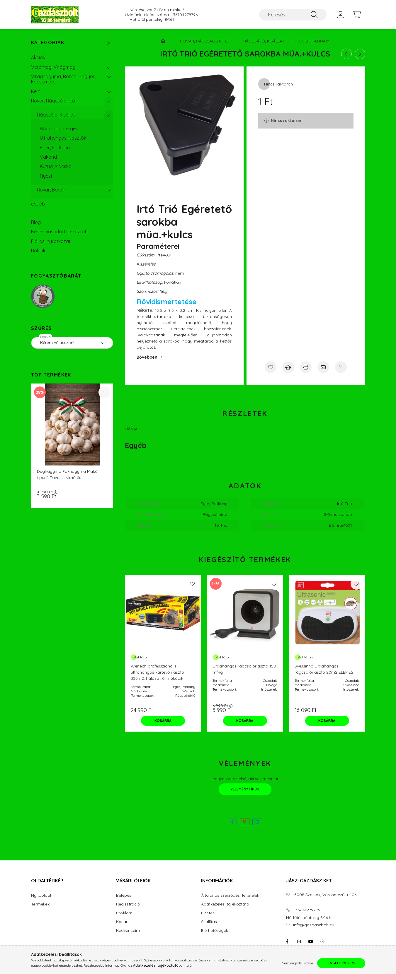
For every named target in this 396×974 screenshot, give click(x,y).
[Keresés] (293, 14)
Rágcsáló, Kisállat (56, 115)
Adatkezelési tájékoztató (225, 904)
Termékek (40, 904)
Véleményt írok (245, 789)
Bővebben (147, 357)
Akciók (38, 57)
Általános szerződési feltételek (230, 895)
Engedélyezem (341, 963)
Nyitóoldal (41, 895)
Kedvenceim (128, 930)
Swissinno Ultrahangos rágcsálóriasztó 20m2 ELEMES (324, 669)
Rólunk (38, 251)
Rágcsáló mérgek (59, 128)
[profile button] (340, 14)
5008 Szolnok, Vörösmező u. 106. (325, 894)
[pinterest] (244, 822)
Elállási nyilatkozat (51, 241)
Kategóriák (47, 42)
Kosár (122, 921)
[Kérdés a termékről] (341, 367)
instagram (299, 941)
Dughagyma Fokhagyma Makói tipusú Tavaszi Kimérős (67, 474)
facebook (287, 941)
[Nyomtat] (306, 367)
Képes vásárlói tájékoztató (60, 231)
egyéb (38, 204)
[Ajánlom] (323, 367)
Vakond (48, 157)
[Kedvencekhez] (270, 367)
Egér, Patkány (55, 147)
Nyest (46, 176)
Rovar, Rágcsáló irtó (53, 101)
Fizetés (208, 912)
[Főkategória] (163, 41)
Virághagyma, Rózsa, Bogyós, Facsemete (63, 79)
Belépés (123, 895)
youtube (311, 941)
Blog (36, 222)
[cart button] (357, 14)
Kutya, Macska (56, 166)
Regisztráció (128, 904)
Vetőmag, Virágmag (53, 67)
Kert (35, 91)
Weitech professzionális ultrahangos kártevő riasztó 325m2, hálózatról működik (157, 672)
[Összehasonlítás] (288, 367)
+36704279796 (184, 14)
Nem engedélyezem (297, 963)
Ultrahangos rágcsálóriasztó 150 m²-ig (244, 669)
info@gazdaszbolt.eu (313, 924)
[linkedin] (257, 822)
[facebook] (232, 822)
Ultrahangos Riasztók (63, 138)
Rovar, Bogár (51, 190)
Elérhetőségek (214, 930)
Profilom (124, 912)
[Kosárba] (163, 721)
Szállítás (209, 921)
